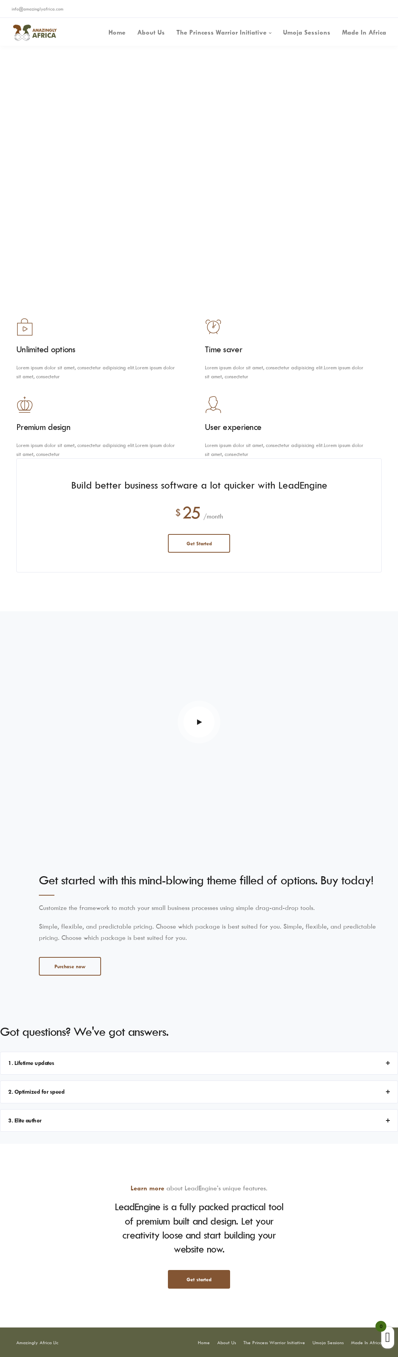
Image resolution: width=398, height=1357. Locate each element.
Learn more (147, 1188)
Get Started (199, 543)
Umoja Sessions (306, 32)
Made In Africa (364, 32)
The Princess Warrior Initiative (221, 32)
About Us (151, 32)
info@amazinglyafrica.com (37, 9)
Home (117, 32)
